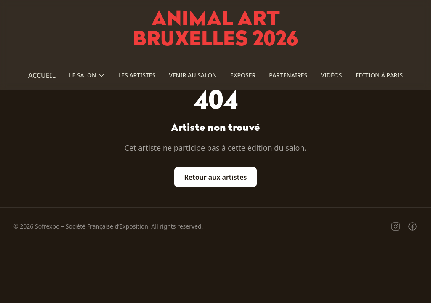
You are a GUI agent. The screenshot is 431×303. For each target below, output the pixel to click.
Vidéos (331, 75)
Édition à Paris (379, 75)
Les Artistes (137, 75)
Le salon (87, 75)
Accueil (42, 75)
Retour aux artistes (215, 177)
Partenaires (288, 75)
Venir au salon (193, 75)
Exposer (242, 75)
